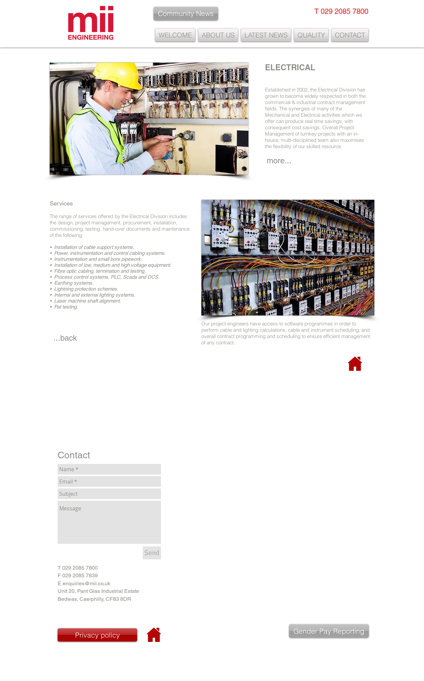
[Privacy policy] (97, 635)
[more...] (279, 160)
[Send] (152, 552)
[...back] (65, 338)
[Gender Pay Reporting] (329, 631)
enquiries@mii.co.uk (86, 583)
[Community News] (186, 13)
